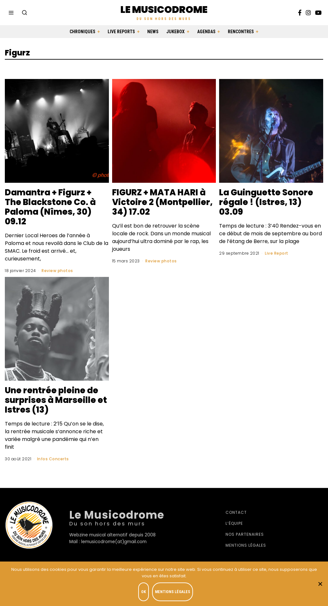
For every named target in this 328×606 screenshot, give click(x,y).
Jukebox (175, 31)
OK (143, 592)
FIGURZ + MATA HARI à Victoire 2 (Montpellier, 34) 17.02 (162, 202)
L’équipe (234, 523)
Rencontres (241, 31)
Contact (236, 512)
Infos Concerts (53, 459)
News (153, 31)
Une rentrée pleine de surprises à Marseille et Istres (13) (56, 400)
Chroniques (82, 31)
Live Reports (121, 31)
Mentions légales (246, 545)
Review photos (57, 270)
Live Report (276, 253)
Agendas (206, 31)
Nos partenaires (245, 534)
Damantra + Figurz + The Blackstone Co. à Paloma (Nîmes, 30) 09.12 (50, 207)
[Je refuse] (320, 584)
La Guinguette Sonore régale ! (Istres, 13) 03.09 (266, 202)
